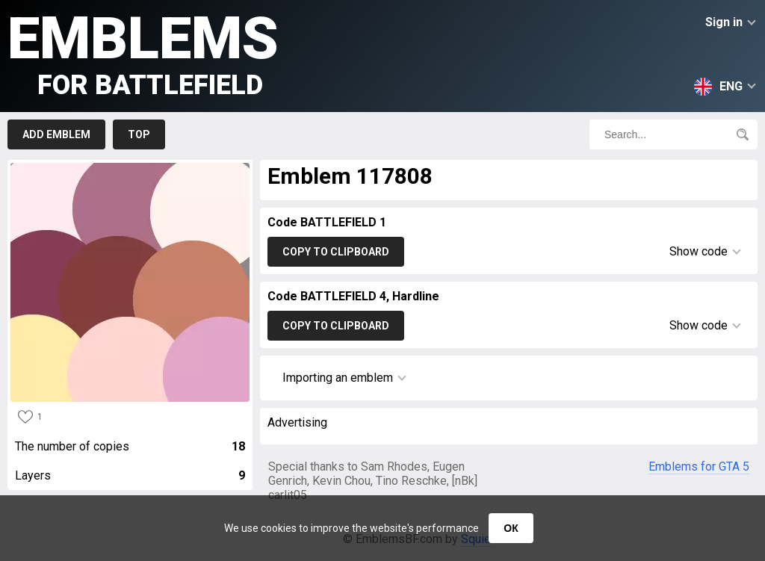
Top (139, 134)
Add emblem (56, 134)
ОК (511, 528)
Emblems (143, 52)
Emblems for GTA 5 (698, 466)
